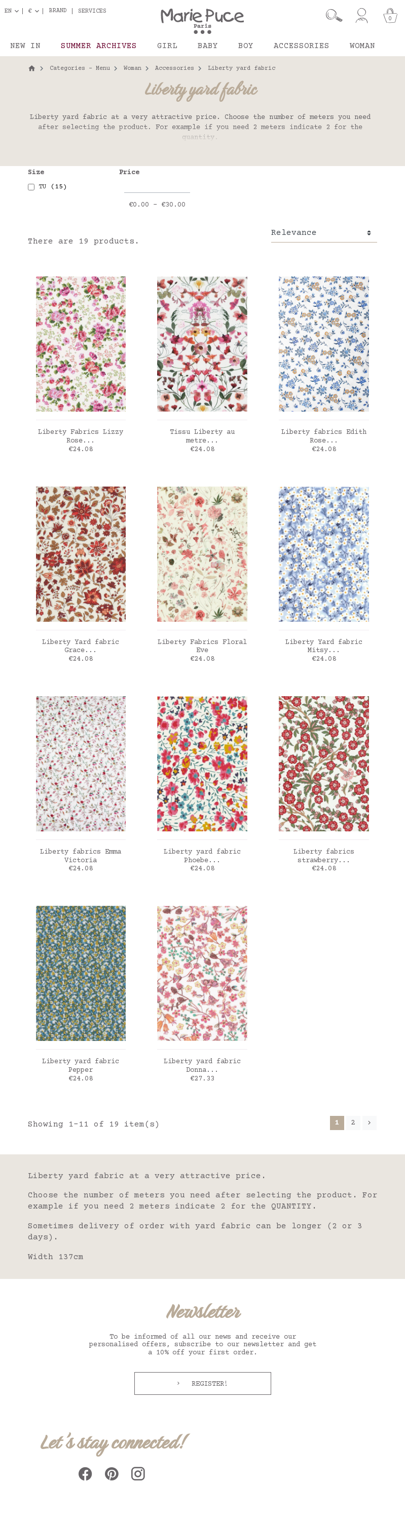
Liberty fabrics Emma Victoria (80, 856)
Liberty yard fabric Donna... (202, 1066)
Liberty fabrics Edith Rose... (323, 436)
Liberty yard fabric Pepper (80, 1066)
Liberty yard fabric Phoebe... (202, 856)
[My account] (361, 15)
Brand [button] (58, 11)
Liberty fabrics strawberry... (323, 856)
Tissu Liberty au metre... (202, 436)
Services (92, 11)
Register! (208, 1384)
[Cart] (390, 15)
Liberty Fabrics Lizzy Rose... (80, 436)
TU (53, 186)
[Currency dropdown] (35, 11)
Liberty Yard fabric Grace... (80, 646)
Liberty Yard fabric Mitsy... (323, 646)
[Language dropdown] (14, 11)
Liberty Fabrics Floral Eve (202, 646)
